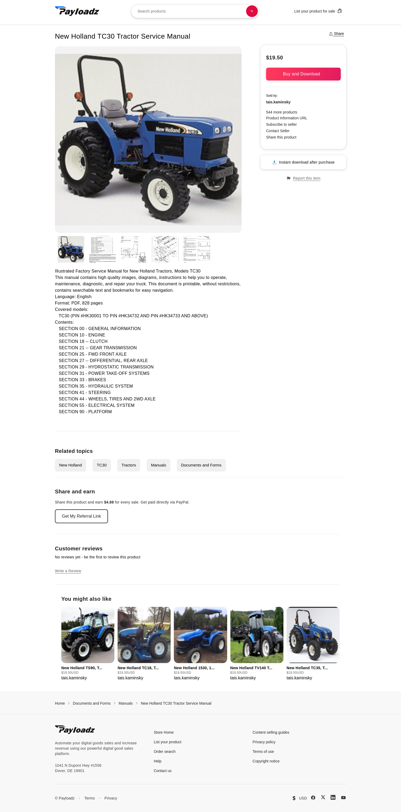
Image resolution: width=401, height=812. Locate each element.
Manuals (158, 465)
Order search (165, 751)
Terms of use (263, 751)
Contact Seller (278, 131)
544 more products (281, 112)
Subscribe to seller (281, 124)
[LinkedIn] (333, 797)
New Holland (70, 465)
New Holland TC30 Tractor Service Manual (176, 703)
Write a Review (68, 571)
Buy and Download (303, 74)
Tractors (129, 465)
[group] (87, 644)
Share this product (281, 137)
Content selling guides (270, 732)
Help (158, 761)
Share (336, 33)
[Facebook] (313, 797)
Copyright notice (265, 761)
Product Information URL (286, 118)
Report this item (303, 178)
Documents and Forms (201, 465)
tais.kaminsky (278, 102)
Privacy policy (263, 742)
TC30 (102, 465)
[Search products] (252, 11)
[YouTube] (343, 797)
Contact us (163, 771)
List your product (168, 742)
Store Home (164, 732)
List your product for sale (318, 10)
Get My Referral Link (81, 516)
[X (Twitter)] (323, 797)
